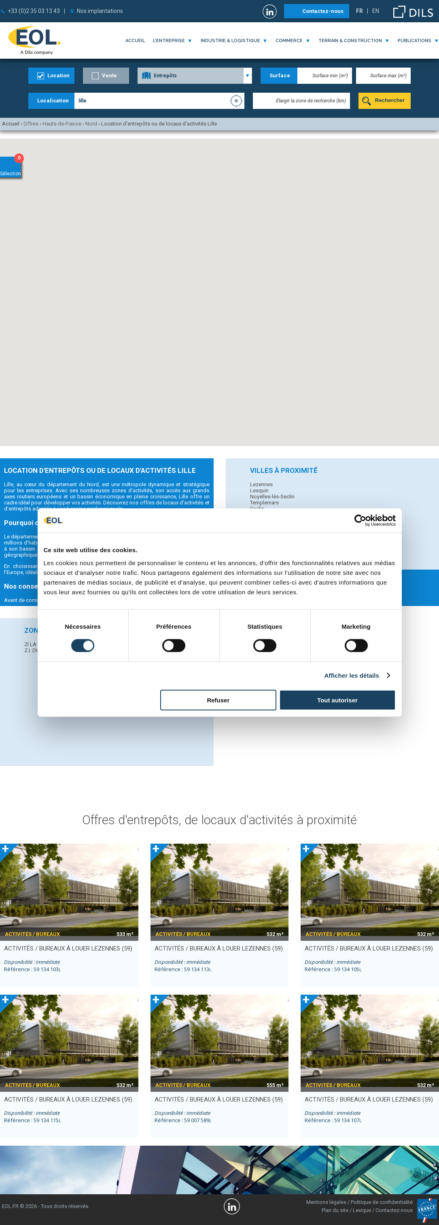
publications (414, 40)
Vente (109, 75)
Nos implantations (100, 11)
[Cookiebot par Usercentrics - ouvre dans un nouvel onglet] (360, 521)
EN (375, 11)
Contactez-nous (323, 11)
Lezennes (261, 484)
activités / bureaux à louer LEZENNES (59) (68, 948)
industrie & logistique (230, 40)
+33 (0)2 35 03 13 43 (34, 11)
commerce (289, 40)
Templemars (264, 503)
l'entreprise (169, 40)
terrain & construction (350, 40)
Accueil (135, 40)
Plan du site (335, 1210)
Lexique (362, 1210)
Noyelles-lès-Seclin (272, 496)
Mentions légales (326, 1202)
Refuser (218, 699)
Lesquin (259, 490)
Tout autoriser (337, 699)
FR (359, 11)
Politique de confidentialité (382, 1202)
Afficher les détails (351, 675)
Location (58, 75)
